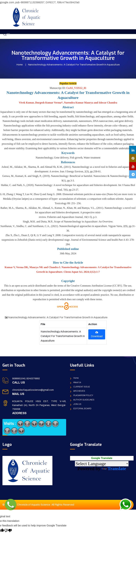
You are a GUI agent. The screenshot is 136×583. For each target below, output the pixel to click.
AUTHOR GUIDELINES (83, 400)
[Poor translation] (8, 530)
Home (19, 64)
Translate (114, 468)
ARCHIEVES (79, 391)
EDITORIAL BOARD (82, 408)
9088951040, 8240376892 (26, 378)
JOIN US (77, 404)
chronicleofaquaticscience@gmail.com (33, 390)
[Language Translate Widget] (101, 463)
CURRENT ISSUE (81, 387)
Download (97, 334)
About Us (77, 382)
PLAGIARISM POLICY (83, 395)
